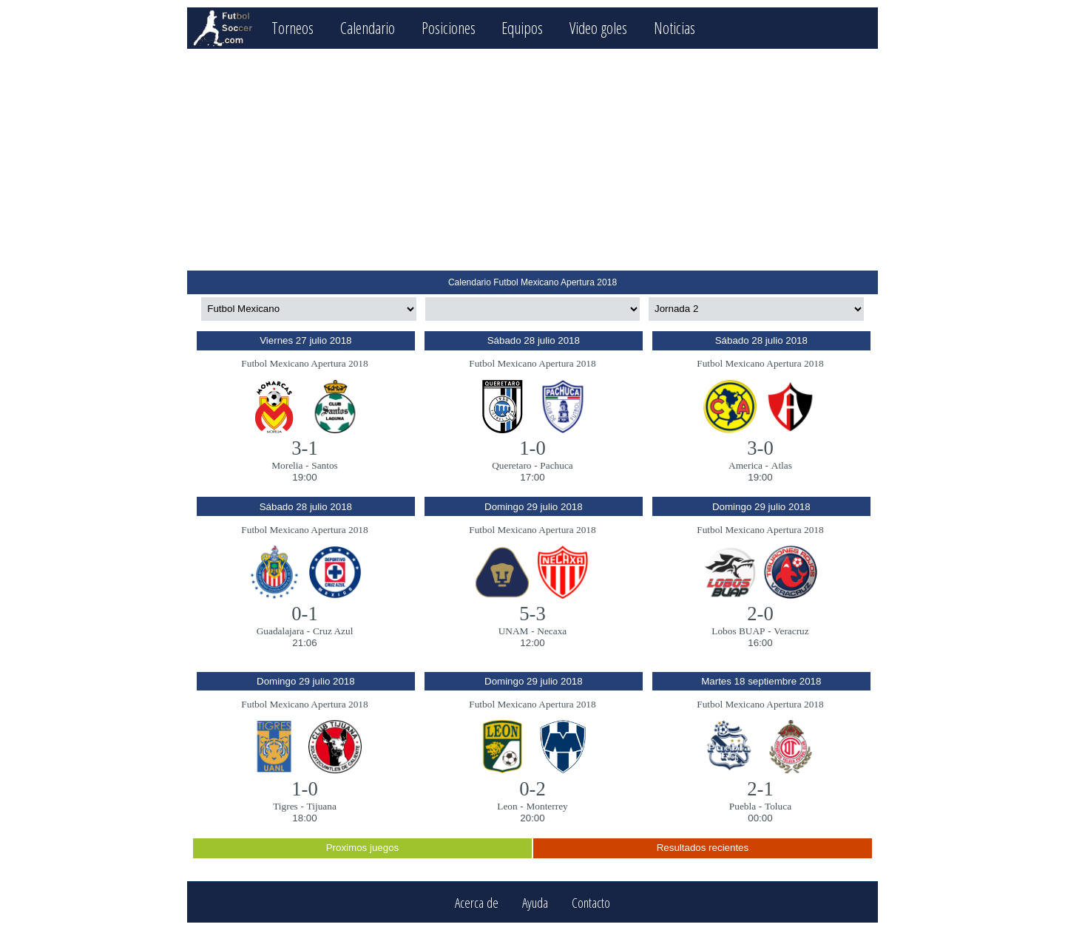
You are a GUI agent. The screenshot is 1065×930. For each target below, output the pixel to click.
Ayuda (535, 902)
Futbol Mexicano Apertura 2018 (304, 363)
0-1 (304, 614)
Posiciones (449, 27)
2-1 (760, 789)
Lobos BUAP (738, 631)
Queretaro (511, 465)
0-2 (532, 789)
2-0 (760, 614)
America (745, 465)
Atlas (781, 465)
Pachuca (556, 465)
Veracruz (791, 631)
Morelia (286, 465)
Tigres (285, 806)
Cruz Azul (333, 631)
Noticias (674, 27)
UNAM (513, 631)
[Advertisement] (532, 159)
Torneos (292, 27)
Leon (507, 806)
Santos (324, 465)
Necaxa (552, 631)
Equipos (522, 27)
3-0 (760, 448)
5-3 (532, 614)
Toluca (778, 806)
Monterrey (546, 806)
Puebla (742, 806)
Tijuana (322, 806)
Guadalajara (280, 631)
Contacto (591, 902)
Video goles (598, 27)
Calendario (367, 27)
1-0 (532, 448)
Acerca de (476, 902)
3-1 (304, 448)
